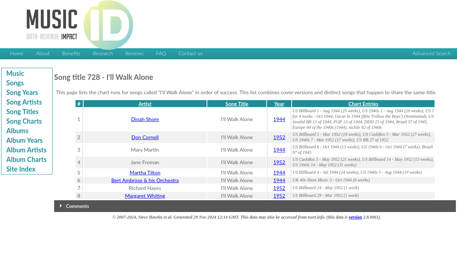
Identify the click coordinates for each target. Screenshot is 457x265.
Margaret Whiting (145, 195)
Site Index (20, 169)
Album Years (24, 140)
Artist (144, 103)
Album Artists (26, 150)
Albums (17, 131)
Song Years (22, 92)
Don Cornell (145, 137)
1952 (279, 137)
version (355, 217)
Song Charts (24, 121)
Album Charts (26, 159)
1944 (279, 119)
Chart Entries (363, 103)
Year (279, 103)
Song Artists (24, 102)
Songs (15, 83)
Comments (77, 206)
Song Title (236, 103)
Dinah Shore (145, 119)
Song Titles (22, 111)
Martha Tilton (145, 172)
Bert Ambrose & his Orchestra (145, 180)
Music (15, 73)
